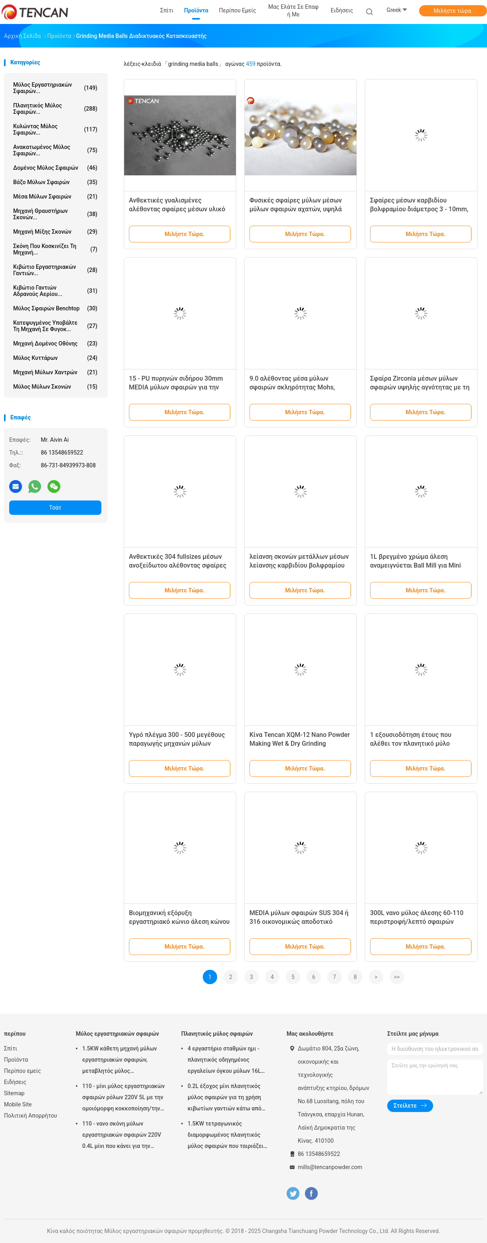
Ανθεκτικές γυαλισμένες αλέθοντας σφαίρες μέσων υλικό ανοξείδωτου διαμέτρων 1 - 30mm (179, 209)
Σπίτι (10, 1048)
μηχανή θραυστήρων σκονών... (55, 214)
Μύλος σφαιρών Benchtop (55, 308)
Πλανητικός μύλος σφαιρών (217, 1034)
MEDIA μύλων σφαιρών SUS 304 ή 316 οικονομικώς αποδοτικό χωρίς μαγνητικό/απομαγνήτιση (298, 921)
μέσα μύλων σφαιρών (55, 197)
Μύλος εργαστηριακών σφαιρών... (55, 87)
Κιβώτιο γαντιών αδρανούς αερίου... (55, 290)
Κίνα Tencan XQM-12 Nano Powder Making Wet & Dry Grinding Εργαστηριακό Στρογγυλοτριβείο (299, 743)
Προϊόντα (16, 1059)
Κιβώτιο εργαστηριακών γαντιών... (55, 270)
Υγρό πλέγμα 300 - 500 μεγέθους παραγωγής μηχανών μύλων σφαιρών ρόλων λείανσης (177, 743)
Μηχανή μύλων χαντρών (55, 372)
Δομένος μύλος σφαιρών (55, 168)
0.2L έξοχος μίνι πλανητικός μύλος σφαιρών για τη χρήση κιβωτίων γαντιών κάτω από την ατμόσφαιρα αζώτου (224, 1098)
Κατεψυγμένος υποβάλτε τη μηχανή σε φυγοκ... (55, 326)
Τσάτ (55, 507)
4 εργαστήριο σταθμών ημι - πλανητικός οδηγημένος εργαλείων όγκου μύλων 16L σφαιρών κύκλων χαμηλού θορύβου (224, 1060)
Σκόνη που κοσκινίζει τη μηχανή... (55, 249)
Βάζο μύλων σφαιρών (55, 182)
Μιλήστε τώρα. (453, 11)
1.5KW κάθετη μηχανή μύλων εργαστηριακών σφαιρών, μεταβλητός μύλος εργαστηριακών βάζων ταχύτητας (119, 1060)
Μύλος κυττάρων (55, 358)
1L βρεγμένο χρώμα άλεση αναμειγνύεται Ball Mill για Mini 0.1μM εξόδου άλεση (415, 565)
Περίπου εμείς (22, 1071)
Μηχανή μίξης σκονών (55, 232)
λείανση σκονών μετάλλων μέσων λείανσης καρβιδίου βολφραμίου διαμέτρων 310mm (299, 565)
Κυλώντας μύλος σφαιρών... (55, 129)
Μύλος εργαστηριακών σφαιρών (117, 1034)
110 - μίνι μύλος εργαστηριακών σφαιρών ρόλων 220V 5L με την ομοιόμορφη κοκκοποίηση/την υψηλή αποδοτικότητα (123, 1098)
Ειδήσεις (15, 1082)
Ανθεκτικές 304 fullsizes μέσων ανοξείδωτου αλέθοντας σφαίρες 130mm (177, 565)
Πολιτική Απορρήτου (30, 1115)
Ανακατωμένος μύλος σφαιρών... (55, 150)
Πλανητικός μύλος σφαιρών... (55, 108)
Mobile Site (18, 1104)
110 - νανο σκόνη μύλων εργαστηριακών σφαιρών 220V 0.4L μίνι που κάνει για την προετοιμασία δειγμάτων (121, 1136)
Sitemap (14, 1093)
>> (397, 977)
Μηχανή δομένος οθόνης (55, 343)
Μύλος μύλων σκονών (55, 387)
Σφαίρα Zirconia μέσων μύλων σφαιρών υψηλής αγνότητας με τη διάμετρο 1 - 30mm (419, 387)
